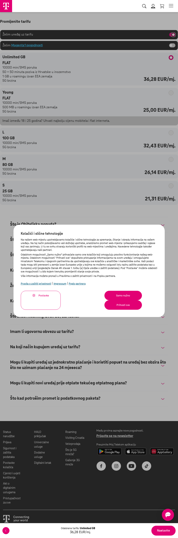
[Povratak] (5, 530)
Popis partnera (77, 283)
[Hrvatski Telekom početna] (6, 6)
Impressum (60, 283)
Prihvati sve (137, 295)
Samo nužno (97, 295)
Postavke (39, 295)
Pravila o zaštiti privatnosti (36, 283)
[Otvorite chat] (161, 515)
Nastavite (163, 530)
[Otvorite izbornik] (171, 5)
